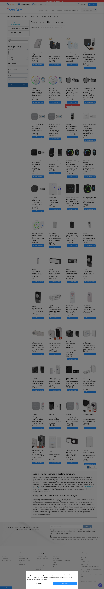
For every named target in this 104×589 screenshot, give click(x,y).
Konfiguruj (39, 583)
